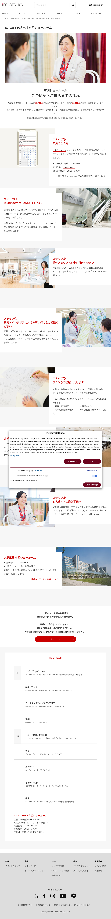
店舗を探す (14, 18)
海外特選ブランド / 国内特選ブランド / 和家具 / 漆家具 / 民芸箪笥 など (46, 688)
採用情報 (98, 871)
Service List (38, 470)
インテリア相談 (58, 866)
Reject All (72, 461)
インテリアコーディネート (36, 871)
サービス (59, 13)
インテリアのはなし (81, 866)
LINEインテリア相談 (60, 871)
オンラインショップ (98, 13)
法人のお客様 (100, 866)
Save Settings (92, 485)
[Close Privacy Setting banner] (98, 434)
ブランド (21, 13)
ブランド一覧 (30, 866)
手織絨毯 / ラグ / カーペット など (35, 720)
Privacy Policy (15, 456)
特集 (75, 862)
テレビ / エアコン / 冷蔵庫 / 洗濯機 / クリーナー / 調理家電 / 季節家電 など (47, 800)
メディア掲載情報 (80, 871)
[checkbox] (94, 476)
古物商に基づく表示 (69, 905)
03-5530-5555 (69, 167)
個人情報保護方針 (24, 905)
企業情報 (98, 862)
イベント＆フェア (12, 866)
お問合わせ (56, 875)
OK (92, 461)
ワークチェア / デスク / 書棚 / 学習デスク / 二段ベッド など (43, 704)
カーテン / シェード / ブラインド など (36, 768)
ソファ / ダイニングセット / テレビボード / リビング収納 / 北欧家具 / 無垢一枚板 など (51, 672)
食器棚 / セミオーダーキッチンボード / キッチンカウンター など (44, 784)
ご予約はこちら (55, 639)
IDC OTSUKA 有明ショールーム (29, 18)
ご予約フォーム (60, 150)
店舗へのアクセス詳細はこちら (44, 579)
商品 (4, 13)
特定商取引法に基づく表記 (47, 905)
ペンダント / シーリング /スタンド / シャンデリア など (41, 752)
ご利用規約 (85, 905)
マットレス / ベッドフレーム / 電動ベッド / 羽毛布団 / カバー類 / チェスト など (49, 736)
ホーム (7, 18)
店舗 (76, 13)
